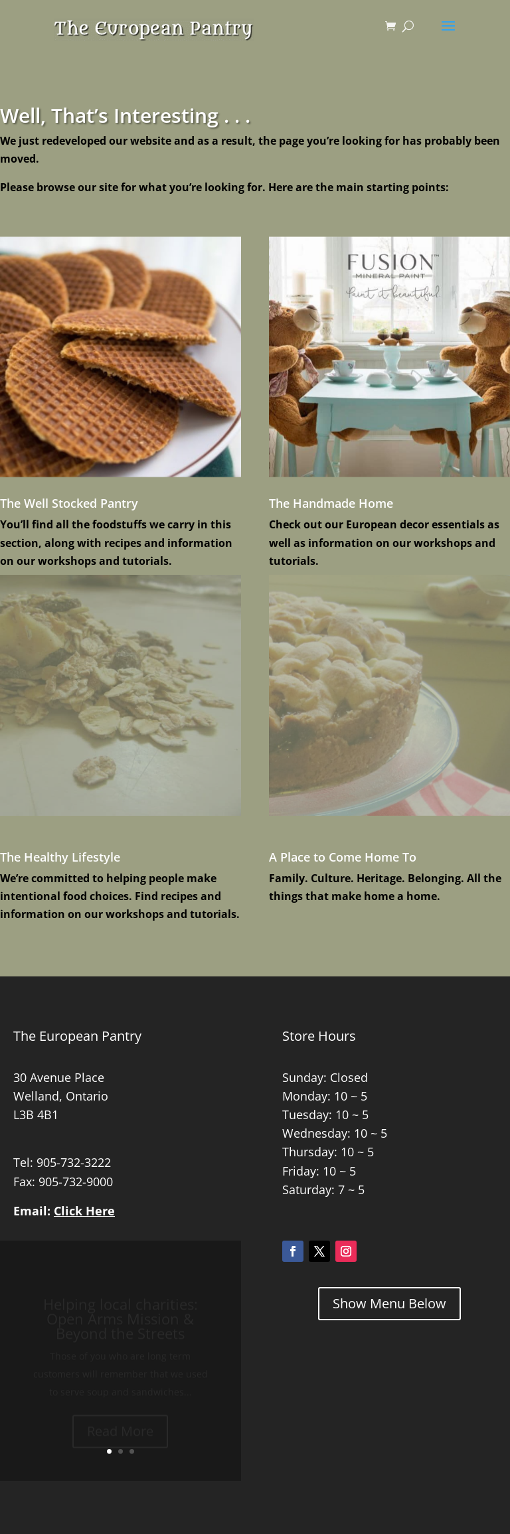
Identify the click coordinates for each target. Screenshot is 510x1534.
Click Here (84, 1211)
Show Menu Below (389, 1303)
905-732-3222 (74, 1162)
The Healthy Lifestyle (60, 857)
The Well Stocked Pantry (69, 503)
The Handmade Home (331, 503)
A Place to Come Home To (342, 857)
